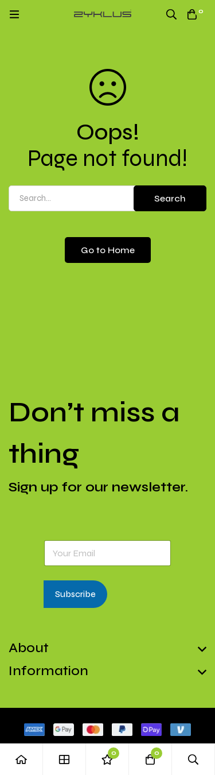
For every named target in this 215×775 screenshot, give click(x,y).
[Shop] (64, 759)
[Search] (171, 14)
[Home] (21, 759)
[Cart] (192, 14)
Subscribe (75, 594)
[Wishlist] (107, 759)
